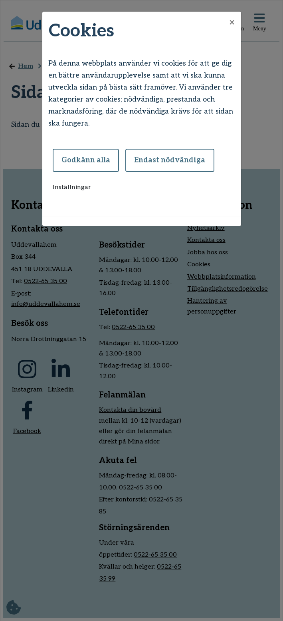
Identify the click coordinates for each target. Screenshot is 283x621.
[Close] (232, 23)
